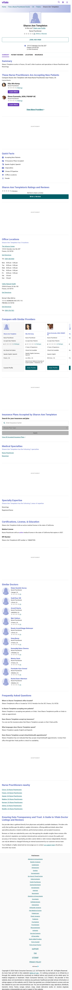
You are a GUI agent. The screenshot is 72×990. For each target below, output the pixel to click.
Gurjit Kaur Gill (16, 598)
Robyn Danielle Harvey (19, 588)
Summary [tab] (5, 55)
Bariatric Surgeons (35, 862)
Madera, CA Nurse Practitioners (12, 799)
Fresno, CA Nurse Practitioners (12, 793)
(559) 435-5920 (9, 259)
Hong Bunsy (15, 638)
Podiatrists (35, 919)
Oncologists (35, 899)
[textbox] (35, 423)
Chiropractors (35, 867)
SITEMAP (35, 958)
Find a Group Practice (35, 945)
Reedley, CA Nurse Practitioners (12, 809)
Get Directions (6, 255)
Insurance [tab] (39, 55)
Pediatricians (35, 913)
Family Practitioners (35, 882)
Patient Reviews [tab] (17, 55)
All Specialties (35, 936)
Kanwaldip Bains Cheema (20, 648)
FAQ (35, 953)
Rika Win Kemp (14, 84)
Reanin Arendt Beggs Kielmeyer (22, 628)
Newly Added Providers (35, 939)
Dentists (35, 870)
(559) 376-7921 (9, 310)
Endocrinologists (35, 879)
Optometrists (35, 905)
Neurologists (35, 893)
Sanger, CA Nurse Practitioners (12, 796)
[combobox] (35, 423)
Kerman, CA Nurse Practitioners (12, 802)
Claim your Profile (39, 28)
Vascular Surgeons (35, 933)
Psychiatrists (35, 922)
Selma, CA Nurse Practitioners (12, 806)
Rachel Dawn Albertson (19, 679)
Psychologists (35, 925)
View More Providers (35, 110)
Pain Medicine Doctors (35, 910)
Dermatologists (35, 873)
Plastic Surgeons (35, 916)
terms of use (34, 973)
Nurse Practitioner (8, 453)
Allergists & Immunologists (35, 859)
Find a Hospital (35, 942)
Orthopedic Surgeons (35, 907)
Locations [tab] (29, 55)
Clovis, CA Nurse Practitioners (12, 790)
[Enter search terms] (35, 428)
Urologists (35, 930)
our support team (49, 845)
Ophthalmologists (35, 902)
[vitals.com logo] (5, 2)
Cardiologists (35, 865)
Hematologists (35, 887)
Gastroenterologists (35, 885)
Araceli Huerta (16, 608)
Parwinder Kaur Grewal (19, 669)
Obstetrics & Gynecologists (35, 896)
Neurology (5, 456)
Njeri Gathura (15, 618)
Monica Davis (15, 658)
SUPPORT (35, 949)
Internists (35, 890)
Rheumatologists (35, 927)
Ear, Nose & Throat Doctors (35, 876)
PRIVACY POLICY (35, 962)
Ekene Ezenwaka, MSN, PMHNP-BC (22, 96)
